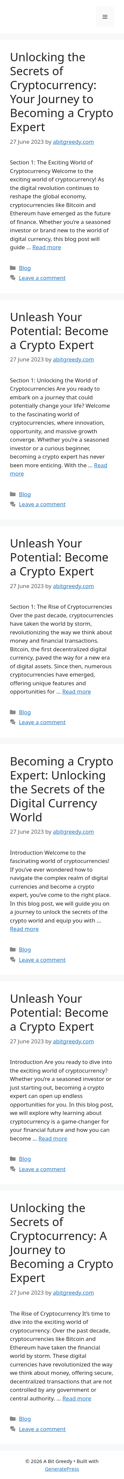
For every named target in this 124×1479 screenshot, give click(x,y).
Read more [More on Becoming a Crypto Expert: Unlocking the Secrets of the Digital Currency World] (24, 929)
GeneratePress (62, 1468)
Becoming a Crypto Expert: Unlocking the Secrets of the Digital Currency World (61, 789)
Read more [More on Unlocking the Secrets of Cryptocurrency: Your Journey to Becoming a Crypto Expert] (46, 247)
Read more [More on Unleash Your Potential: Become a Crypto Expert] (76, 691)
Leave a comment (42, 278)
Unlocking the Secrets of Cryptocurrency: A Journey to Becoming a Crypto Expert (61, 1242)
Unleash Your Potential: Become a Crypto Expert (59, 330)
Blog (25, 268)
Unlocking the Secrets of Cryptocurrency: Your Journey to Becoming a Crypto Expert (61, 91)
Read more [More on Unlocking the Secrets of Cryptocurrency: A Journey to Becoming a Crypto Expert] (76, 1398)
